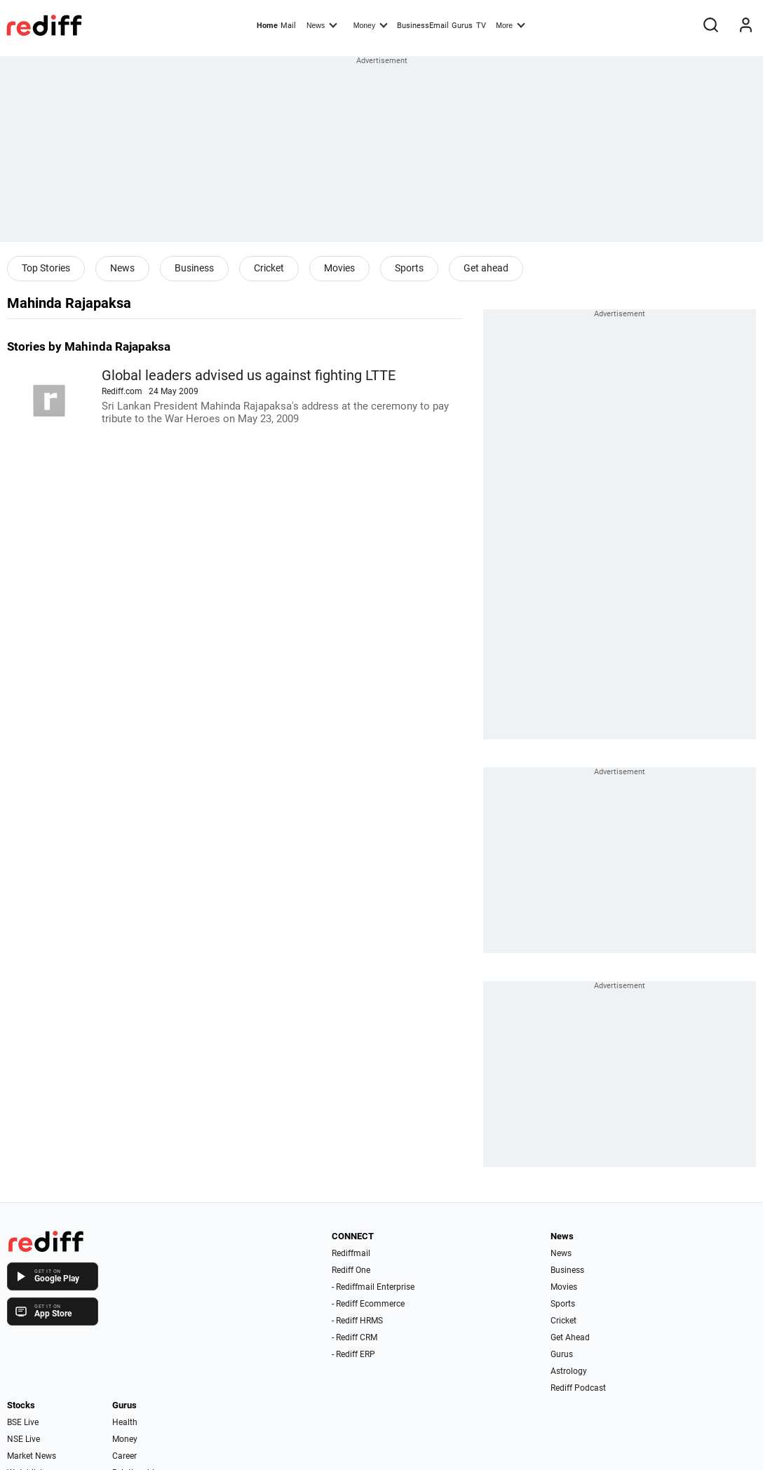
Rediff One (351, 1270)
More (510, 24)
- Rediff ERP (353, 1354)
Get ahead (486, 268)
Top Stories (46, 268)
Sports (409, 268)
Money (370, 24)
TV (481, 25)
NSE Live (23, 1439)
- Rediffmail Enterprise (373, 1287)
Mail (288, 25)
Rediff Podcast (578, 1388)
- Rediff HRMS (357, 1321)
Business (194, 268)
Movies (339, 268)
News (321, 24)
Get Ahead (570, 1337)
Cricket (269, 268)
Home (267, 25)
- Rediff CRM (354, 1337)
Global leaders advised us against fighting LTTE (249, 376)
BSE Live (23, 1422)
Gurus (462, 25)
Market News (31, 1456)
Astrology (569, 1371)
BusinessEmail (423, 25)
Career (124, 1456)
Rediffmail (351, 1253)
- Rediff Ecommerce (368, 1304)
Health (124, 1422)
